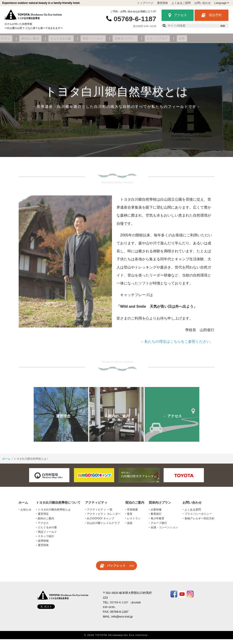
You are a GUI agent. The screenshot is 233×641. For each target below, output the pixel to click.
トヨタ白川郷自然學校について (30, 40)
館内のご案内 (46, 520)
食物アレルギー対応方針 (200, 520)
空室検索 (132, 511)
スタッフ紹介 (46, 538)
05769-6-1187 (135, 19)
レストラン (134, 520)
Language (221, 3)
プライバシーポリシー (198, 515)
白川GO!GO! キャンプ (100, 520)
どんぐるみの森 (120, 40)
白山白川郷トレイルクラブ (103, 524)
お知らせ (25, 511)
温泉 (129, 524)
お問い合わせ (202, 3)
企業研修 (156, 511)
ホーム (6, 460)
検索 (222, 26)
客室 (129, 515)
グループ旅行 (159, 524)
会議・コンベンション (164, 529)
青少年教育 (157, 520)
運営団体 (162, 3)
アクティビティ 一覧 (99, 511)
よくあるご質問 (181, 3)
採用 (223, 40)
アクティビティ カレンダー (103, 515)
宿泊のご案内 (94, 40)
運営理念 (43, 515)
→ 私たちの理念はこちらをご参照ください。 (177, 347)
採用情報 (43, 542)
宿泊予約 (211, 15)
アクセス (177, 15)
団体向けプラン (175, 40)
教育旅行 (156, 515)
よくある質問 (193, 511)
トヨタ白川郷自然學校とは (54, 511)
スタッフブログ (203, 40)
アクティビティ (67, 40)
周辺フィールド (147, 40)
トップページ (145, 3)
